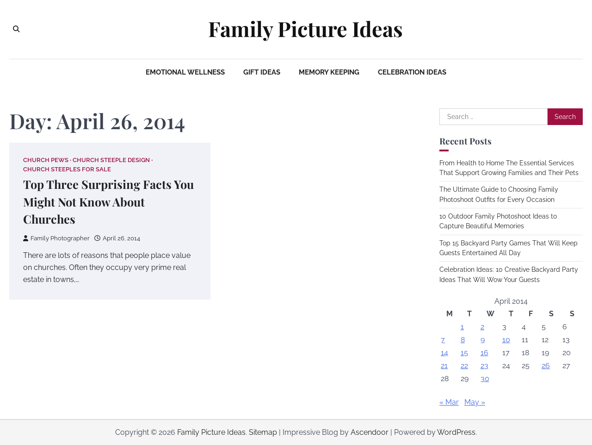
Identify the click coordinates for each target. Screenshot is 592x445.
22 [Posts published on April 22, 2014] (464, 365)
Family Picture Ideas (305, 28)
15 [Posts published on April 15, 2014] (464, 352)
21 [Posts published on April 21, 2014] (444, 365)
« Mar (449, 402)
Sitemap (263, 432)
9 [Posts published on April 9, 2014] (483, 339)
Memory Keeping (329, 72)
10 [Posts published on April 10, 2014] (506, 339)
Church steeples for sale (67, 169)
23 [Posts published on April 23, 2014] (484, 365)
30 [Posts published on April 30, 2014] (485, 378)
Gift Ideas (261, 72)
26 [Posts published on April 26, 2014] (546, 365)
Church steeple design (111, 160)
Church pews (45, 160)
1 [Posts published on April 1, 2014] (462, 326)
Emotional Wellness (185, 72)
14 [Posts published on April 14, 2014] (444, 352)
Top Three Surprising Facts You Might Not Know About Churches (108, 201)
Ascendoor (369, 432)
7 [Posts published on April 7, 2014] (443, 339)
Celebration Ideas (412, 72)
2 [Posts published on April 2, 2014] (482, 326)
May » (474, 402)
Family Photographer (56, 238)
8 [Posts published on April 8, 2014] (463, 339)
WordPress (456, 432)
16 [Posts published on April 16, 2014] (484, 352)
